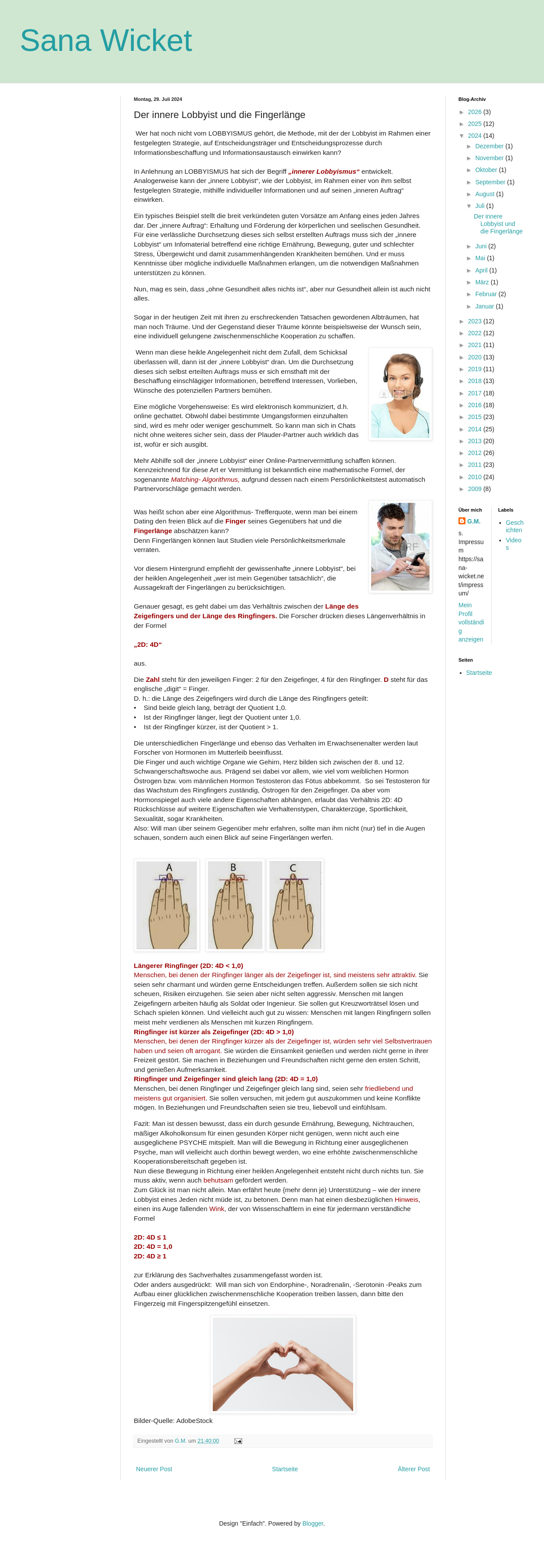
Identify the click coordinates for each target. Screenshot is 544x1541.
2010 (475, 476)
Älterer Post (414, 1469)
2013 (475, 440)
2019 (475, 369)
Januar (485, 306)
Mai (481, 258)
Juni (481, 246)
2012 (475, 452)
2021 (475, 344)
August (485, 193)
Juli (480, 205)
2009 (475, 488)
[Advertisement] (63, 140)
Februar (486, 293)
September (491, 182)
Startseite (285, 1469)
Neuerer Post (154, 1469)
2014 (475, 429)
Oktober (487, 169)
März (482, 282)
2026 (475, 111)
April (482, 270)
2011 (475, 464)
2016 (475, 405)
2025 (475, 123)
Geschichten (514, 526)
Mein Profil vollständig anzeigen (471, 622)
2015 (475, 416)
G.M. (473, 521)
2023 (475, 321)
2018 (475, 380)
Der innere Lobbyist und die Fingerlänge (498, 224)
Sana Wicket (106, 40)
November (490, 157)
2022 (475, 333)
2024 (475, 135)
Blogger (312, 1523)
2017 (475, 393)
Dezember (490, 146)
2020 (475, 357)
